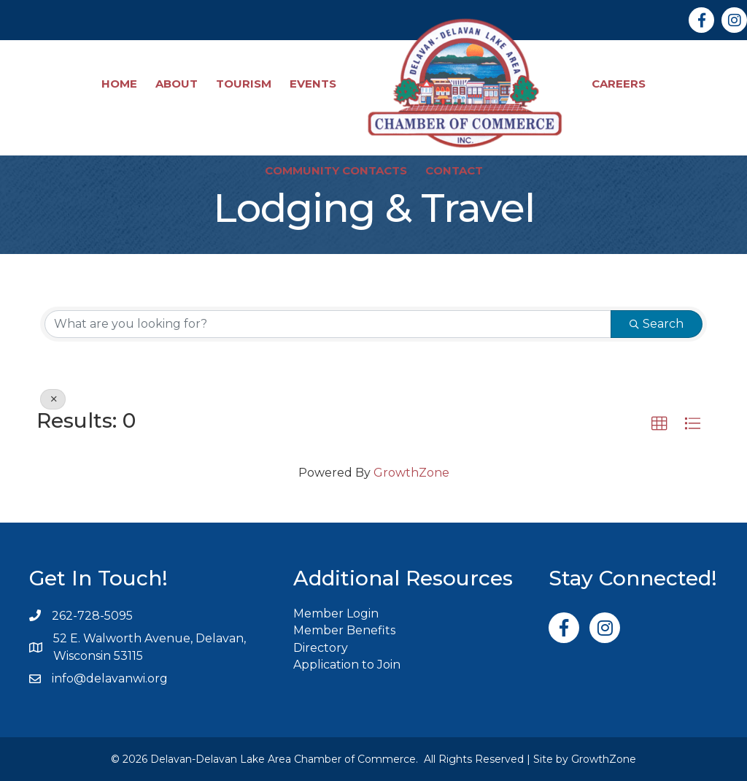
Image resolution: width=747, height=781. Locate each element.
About (176, 84)
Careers (619, 84)
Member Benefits (344, 630)
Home (119, 84)
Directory (320, 648)
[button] (659, 424)
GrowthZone (411, 473)
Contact (454, 170)
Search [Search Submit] (657, 324)
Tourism (243, 84)
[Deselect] (53, 399)
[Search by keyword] (327, 324)
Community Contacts (336, 170)
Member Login (336, 613)
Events (313, 84)
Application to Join (346, 665)
